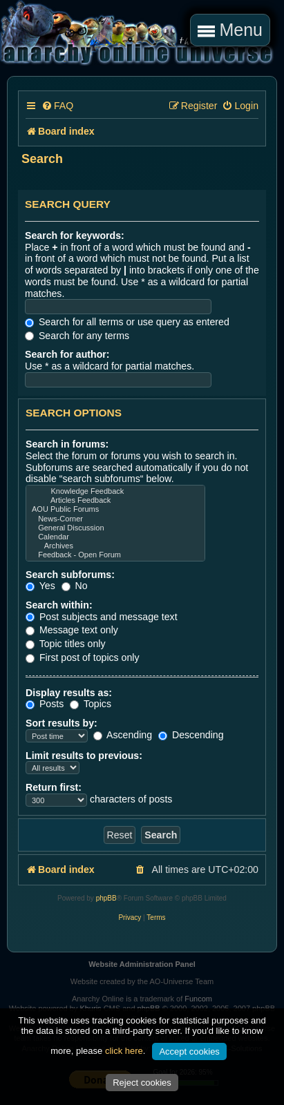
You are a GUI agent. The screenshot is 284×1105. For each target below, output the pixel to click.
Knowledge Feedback (115, 491)
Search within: (59, 605)
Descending (191, 734)
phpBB (106, 898)
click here (124, 1051)
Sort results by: (61, 723)
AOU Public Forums (115, 509)
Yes (40, 585)
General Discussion (115, 527)
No (74, 585)
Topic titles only (66, 643)
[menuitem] (57, 106)
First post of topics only (83, 657)
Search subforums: (70, 574)
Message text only (72, 629)
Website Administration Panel (142, 964)
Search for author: (67, 354)
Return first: (54, 787)
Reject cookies (142, 1082)
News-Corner (115, 519)
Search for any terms (77, 335)
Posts (45, 703)
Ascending (122, 734)
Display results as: (69, 692)
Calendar (115, 536)
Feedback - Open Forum (115, 554)
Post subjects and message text (102, 616)
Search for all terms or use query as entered (127, 321)
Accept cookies (189, 1051)
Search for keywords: (74, 235)
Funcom (198, 999)
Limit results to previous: (84, 755)
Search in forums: (67, 444)
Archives (115, 545)
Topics (90, 703)
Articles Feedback (115, 500)
